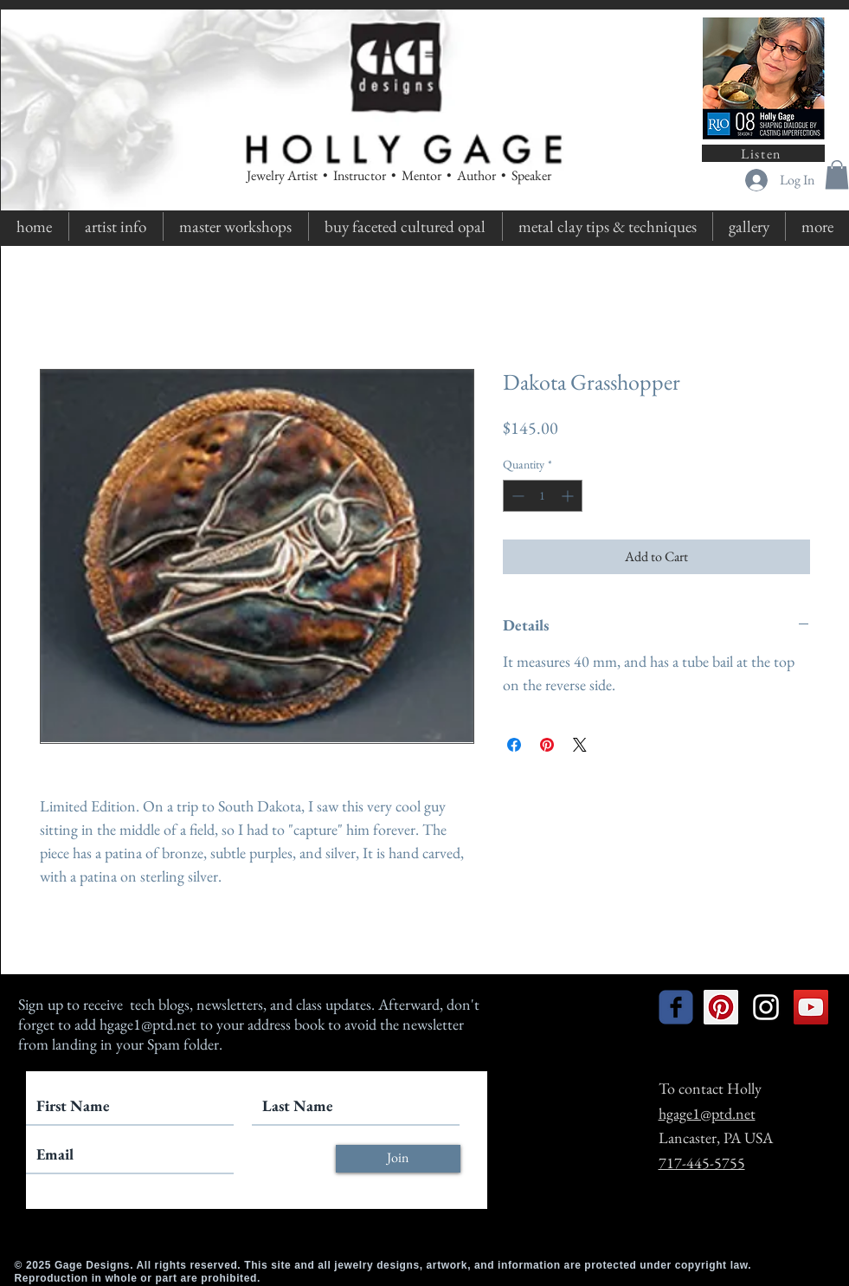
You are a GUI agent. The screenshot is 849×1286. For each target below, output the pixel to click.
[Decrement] (516, 496)
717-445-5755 (702, 1163)
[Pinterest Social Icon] (721, 1007)
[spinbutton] (542, 496)
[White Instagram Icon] (766, 1007)
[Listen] (763, 153)
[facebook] (676, 1007)
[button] (837, 174)
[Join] (398, 1159)
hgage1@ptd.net (148, 1024)
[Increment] (569, 496)
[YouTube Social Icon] (811, 1007)
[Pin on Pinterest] (547, 744)
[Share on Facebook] (514, 744)
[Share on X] (579, 744)
